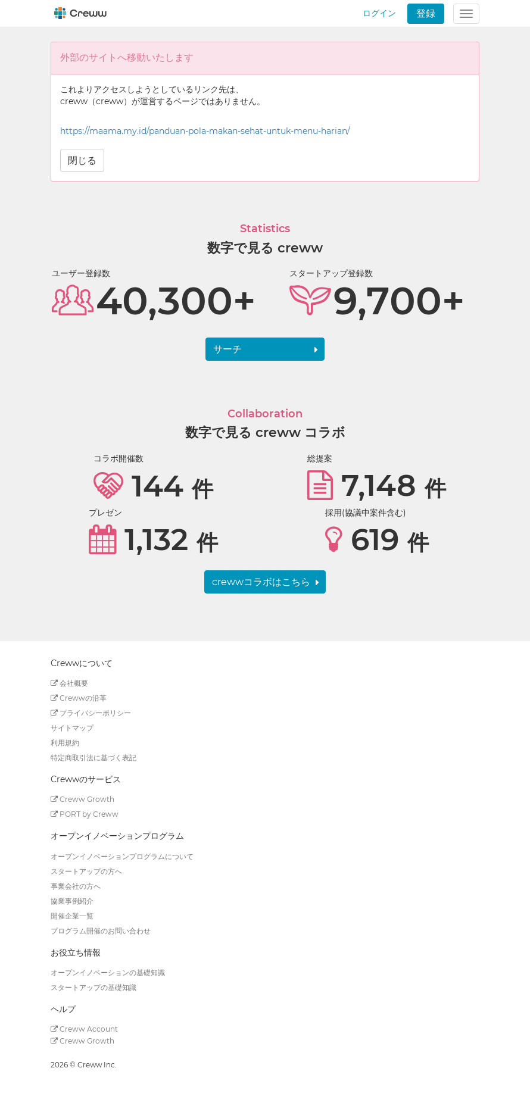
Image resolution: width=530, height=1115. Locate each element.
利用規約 (65, 742)
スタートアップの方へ (86, 871)
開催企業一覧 (72, 915)
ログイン (379, 13)
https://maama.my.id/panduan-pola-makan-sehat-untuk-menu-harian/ (205, 131)
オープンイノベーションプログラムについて (122, 856)
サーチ (227, 349)
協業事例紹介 (72, 901)
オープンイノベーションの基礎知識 (108, 972)
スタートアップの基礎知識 (93, 987)
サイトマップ (72, 727)
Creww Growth (82, 799)
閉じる (82, 160)
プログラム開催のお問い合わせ (101, 930)
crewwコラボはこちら (261, 582)
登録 (425, 13)
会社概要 (69, 683)
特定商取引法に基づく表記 (93, 757)
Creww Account (84, 1029)
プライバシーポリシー (91, 712)
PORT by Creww (85, 814)
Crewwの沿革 (79, 698)
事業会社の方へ (76, 886)
